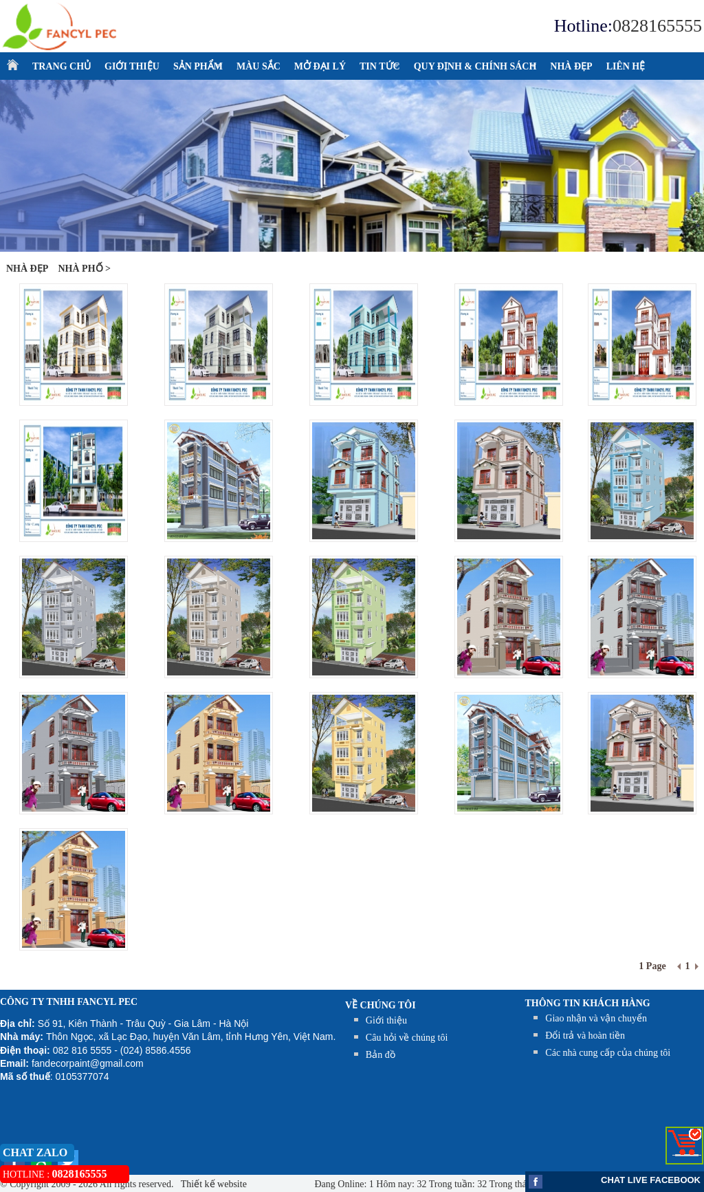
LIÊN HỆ (626, 66)
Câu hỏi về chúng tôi (407, 1037)
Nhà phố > (84, 268)
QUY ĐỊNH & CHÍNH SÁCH (472, 67)
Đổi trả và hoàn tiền (585, 1035)
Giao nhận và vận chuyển (596, 1018)
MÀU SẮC (258, 66)
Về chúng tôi (380, 1005)
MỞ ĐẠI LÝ (320, 66)
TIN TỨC (376, 67)
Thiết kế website (213, 1184)
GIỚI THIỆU (132, 66)
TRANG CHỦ (61, 66)
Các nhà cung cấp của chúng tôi (607, 1053)
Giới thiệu (386, 1020)
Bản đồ (380, 1055)
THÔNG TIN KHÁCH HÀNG (587, 1003)
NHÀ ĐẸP (571, 66)
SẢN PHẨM (194, 67)
